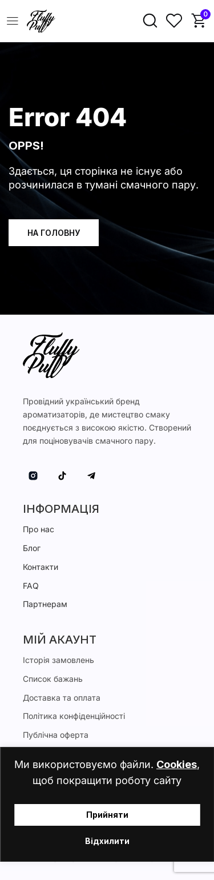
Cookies (176, 764)
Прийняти (107, 814)
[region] (107, 804)
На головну (53, 233)
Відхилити (107, 841)
